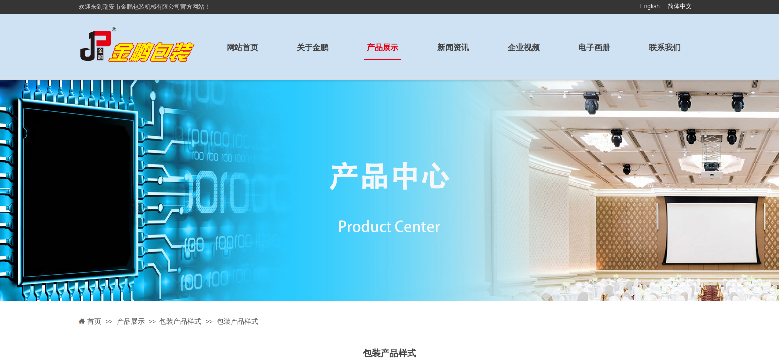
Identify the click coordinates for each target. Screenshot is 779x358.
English (650, 6)
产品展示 (131, 321)
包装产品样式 (180, 321)
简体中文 (680, 6)
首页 (94, 321)
